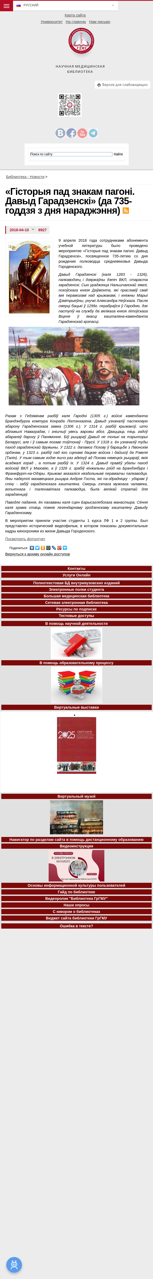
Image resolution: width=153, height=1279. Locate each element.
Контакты (77, 568)
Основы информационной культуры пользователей (76, 885)
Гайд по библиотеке (76, 892)
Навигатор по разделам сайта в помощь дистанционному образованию (76, 839)
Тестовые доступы (76, 616)
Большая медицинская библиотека (76, 596)
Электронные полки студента (76, 589)
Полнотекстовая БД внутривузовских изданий (76, 583)
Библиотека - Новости (25, 177)
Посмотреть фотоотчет (25, 539)
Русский (31, 5)
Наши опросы (76, 905)
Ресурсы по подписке (76, 609)
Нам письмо (99, 22)
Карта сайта (75, 15)
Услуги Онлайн (76, 575)
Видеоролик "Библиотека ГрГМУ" (76, 898)
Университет (52, 22)
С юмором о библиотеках (76, 911)
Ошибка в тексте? (76, 926)
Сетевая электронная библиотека (76, 602)
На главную (76, 22)
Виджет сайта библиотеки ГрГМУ (76, 918)
